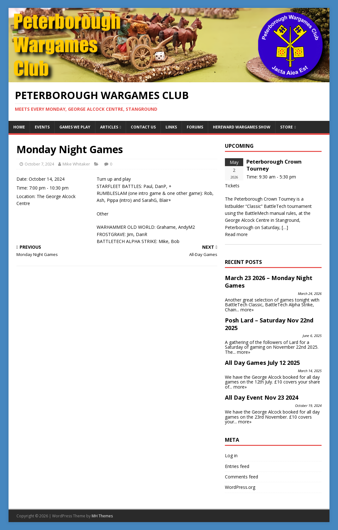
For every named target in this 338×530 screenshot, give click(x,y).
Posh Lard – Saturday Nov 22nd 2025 (269, 324)
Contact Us (143, 127)
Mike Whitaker (76, 164)
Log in (231, 455)
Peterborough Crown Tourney (274, 165)
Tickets (232, 186)
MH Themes (102, 516)
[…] (285, 227)
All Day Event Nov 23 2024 (261, 397)
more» (247, 310)
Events (42, 127)
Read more (236, 234)
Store (286, 127)
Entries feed (237, 466)
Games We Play (74, 127)
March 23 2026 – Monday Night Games (268, 281)
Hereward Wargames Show (241, 127)
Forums (195, 127)
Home (19, 127)
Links (171, 127)
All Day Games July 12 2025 (262, 362)
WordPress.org (240, 487)
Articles (109, 127)
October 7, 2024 (39, 164)
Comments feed (241, 477)
